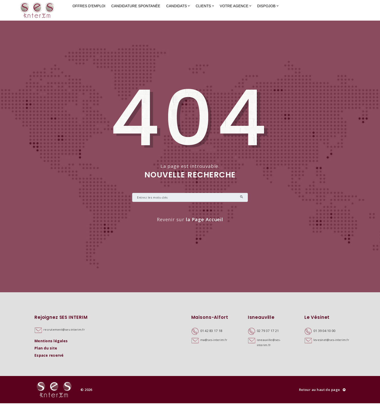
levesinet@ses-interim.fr (331, 347)
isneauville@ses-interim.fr (269, 350)
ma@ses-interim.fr (213, 347)
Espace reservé (49, 363)
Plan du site (45, 355)
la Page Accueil (204, 227)
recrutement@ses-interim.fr (64, 337)
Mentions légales (51, 348)
